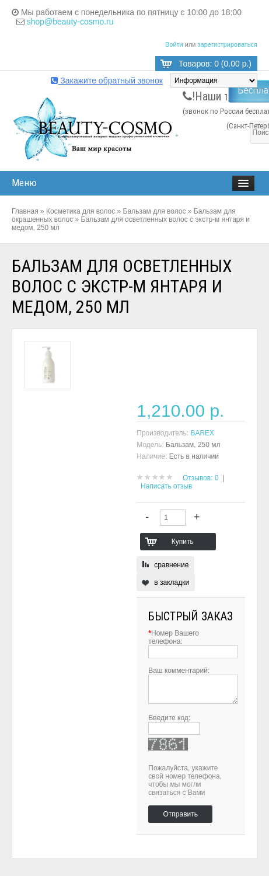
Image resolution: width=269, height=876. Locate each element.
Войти (174, 44)
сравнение (171, 565)
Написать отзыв (166, 486)
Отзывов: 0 (201, 478)
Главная (25, 211)
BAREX (202, 433)
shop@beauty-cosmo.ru (70, 21)
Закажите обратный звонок (107, 80)
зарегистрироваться (227, 44)
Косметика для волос (80, 211)
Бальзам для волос (154, 211)
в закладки (171, 582)
